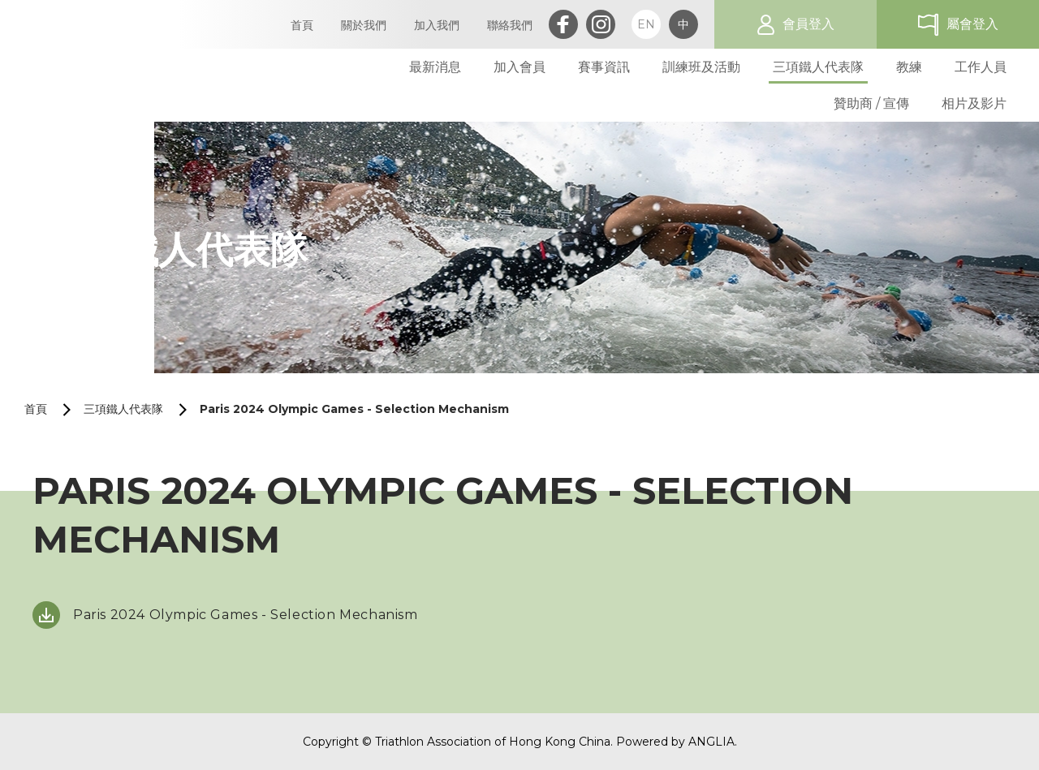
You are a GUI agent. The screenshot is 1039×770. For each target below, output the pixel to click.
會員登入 (808, 24)
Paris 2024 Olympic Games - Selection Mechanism (354, 409)
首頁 (35, 409)
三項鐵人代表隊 (123, 409)
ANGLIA (711, 741)
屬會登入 (972, 24)
